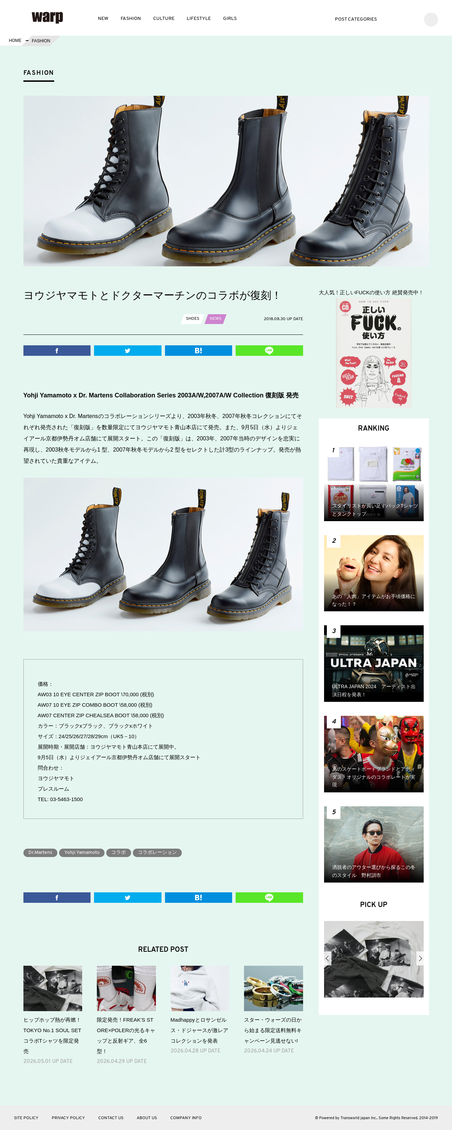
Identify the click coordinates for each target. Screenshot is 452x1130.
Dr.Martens (41, 852)
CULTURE (163, 18)
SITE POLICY (26, 1118)
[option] (374, 962)
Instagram (412, 19)
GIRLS (230, 18)
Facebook (402, 19)
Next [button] (420, 958)
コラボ (120, 852)
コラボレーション (159, 852)
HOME (15, 40)
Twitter (391, 19)
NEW (103, 18)
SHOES (192, 319)
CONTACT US (110, 1118)
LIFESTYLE (199, 18)
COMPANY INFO (186, 1118)
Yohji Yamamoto (82, 852)
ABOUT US (147, 1118)
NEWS (215, 319)
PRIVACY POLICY (68, 1118)
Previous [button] (327, 958)
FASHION (131, 18)
